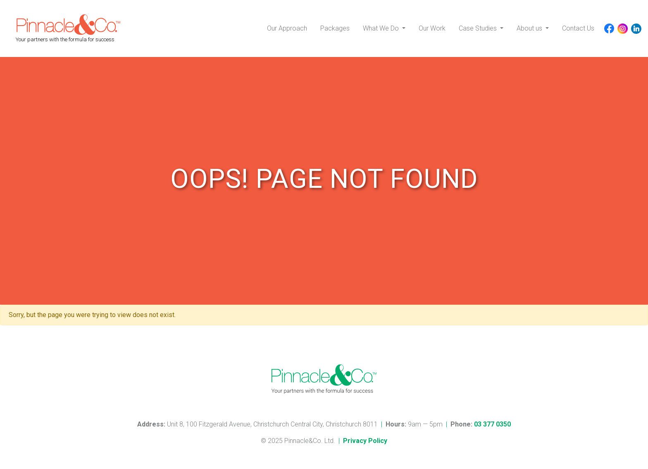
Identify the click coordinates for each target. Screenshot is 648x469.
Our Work (432, 28)
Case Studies (478, 28)
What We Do (381, 28)
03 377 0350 (492, 424)
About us (530, 28)
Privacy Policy (365, 441)
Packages (335, 28)
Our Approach (287, 28)
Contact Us (578, 28)
